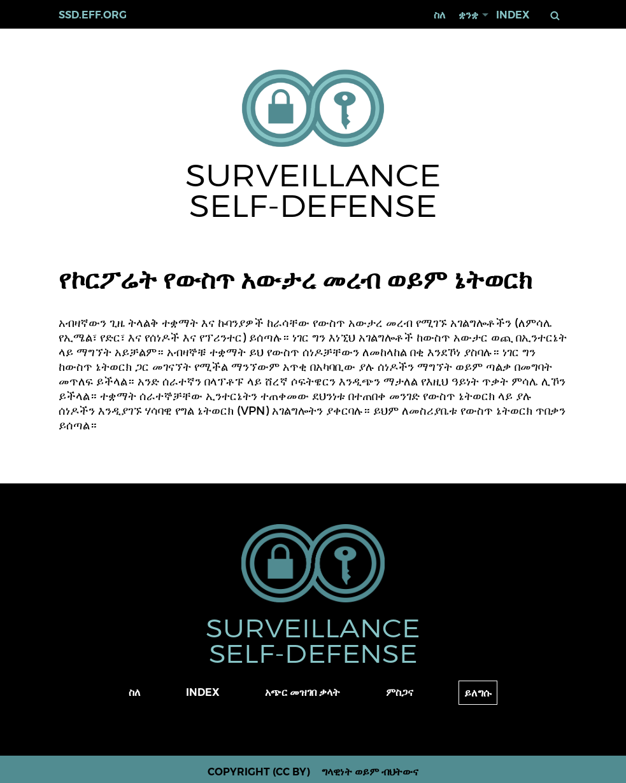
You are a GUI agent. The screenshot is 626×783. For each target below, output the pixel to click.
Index (513, 15)
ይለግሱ (478, 693)
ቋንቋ (468, 15)
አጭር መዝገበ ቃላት (302, 692)
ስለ (440, 15)
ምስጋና (399, 692)
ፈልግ (555, 15)
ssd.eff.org (93, 15)
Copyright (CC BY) (259, 772)
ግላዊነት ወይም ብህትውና (370, 772)
